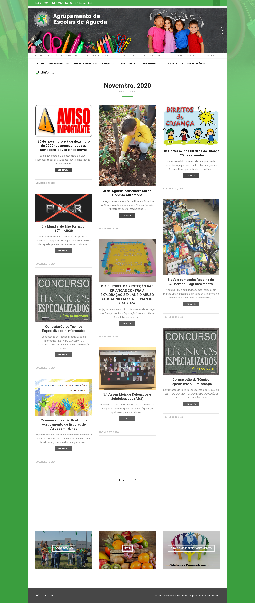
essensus (215, 595)
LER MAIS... (63, 170)
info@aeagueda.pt (83, 3)
